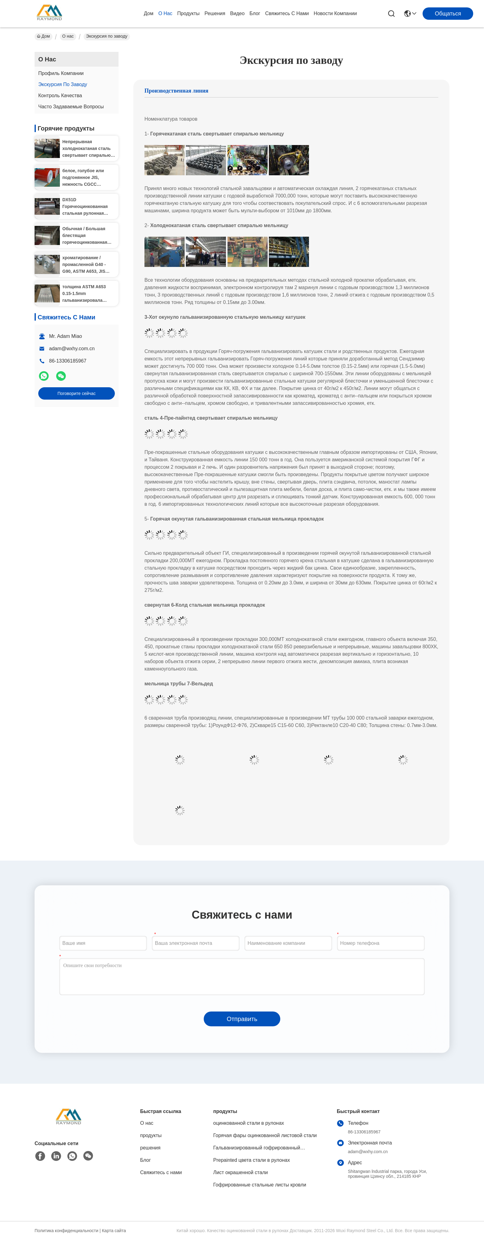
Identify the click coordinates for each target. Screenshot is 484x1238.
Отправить (242, 1019)
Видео (237, 13)
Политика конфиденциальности (66, 1230)
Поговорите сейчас (76, 393)
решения (215, 13)
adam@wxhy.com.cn (72, 348)
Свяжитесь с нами (287, 13)
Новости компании (335, 13)
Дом (148, 13)
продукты (188, 13)
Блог (254, 13)
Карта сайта (114, 1230)
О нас (165, 13)
